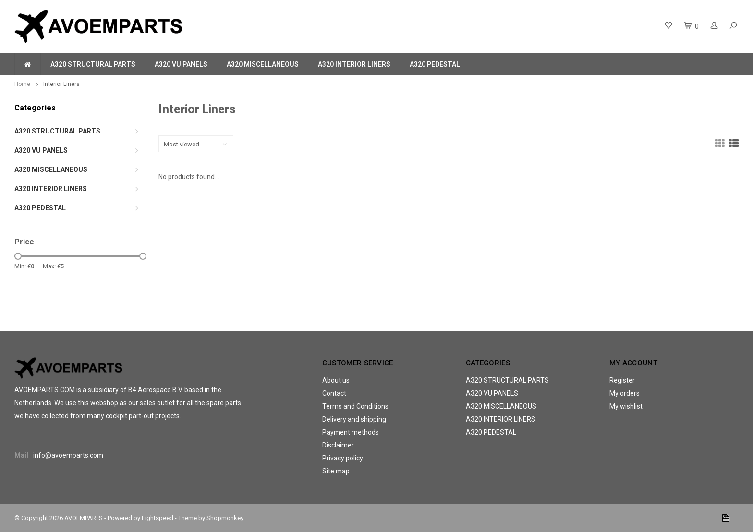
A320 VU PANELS (181, 64)
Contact (334, 393)
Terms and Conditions (355, 406)
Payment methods (350, 432)
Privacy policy (342, 458)
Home (22, 84)
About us (336, 380)
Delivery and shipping (354, 419)
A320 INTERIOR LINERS (354, 64)
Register (622, 380)
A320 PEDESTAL (435, 64)
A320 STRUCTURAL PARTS (92, 64)
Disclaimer (338, 445)
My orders (624, 393)
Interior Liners (61, 84)
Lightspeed (157, 517)
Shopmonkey (224, 517)
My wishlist (626, 406)
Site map (336, 471)
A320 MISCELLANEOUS (263, 64)
